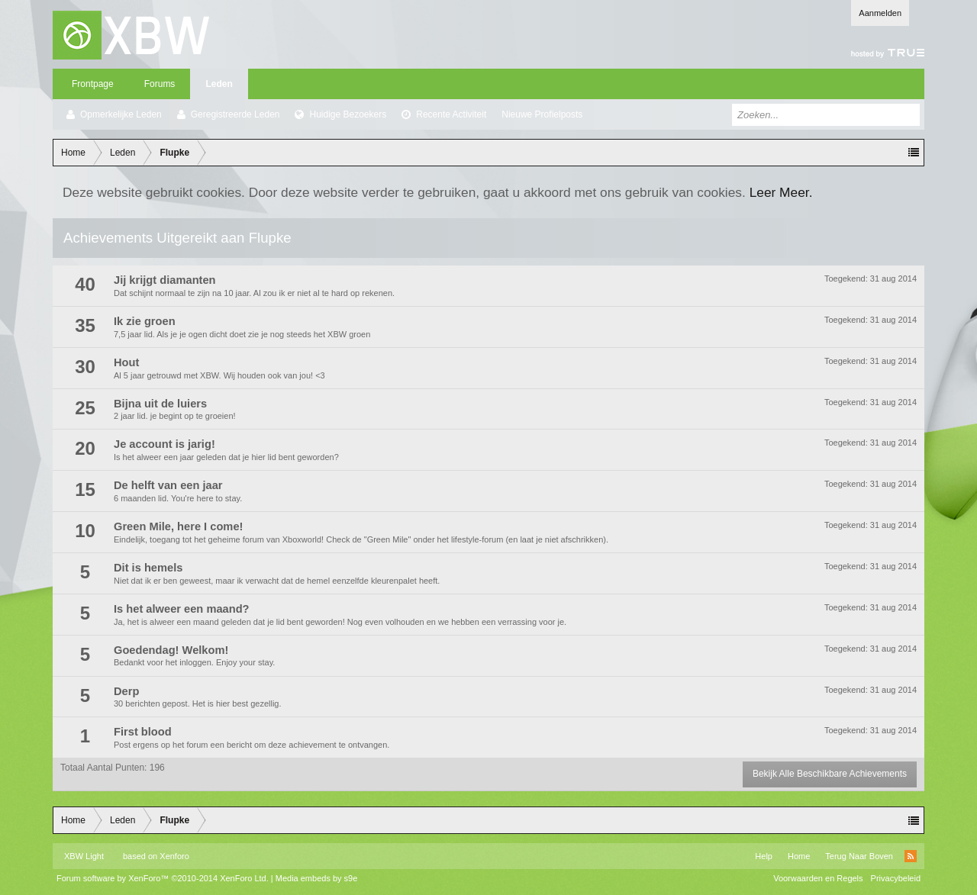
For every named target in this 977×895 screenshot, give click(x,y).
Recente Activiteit (451, 114)
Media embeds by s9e (317, 878)
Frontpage (93, 84)
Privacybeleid (896, 878)
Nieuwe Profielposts (541, 114)
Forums (160, 84)
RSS (910, 856)
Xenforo (174, 856)
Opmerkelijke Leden (121, 114)
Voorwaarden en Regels (818, 878)
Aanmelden (880, 13)
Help (763, 856)
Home (799, 856)
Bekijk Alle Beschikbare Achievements (830, 773)
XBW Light (84, 856)
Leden (218, 84)
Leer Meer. (781, 192)
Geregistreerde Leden (235, 114)
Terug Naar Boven (859, 856)
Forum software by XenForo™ (162, 878)
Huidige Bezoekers (347, 114)
